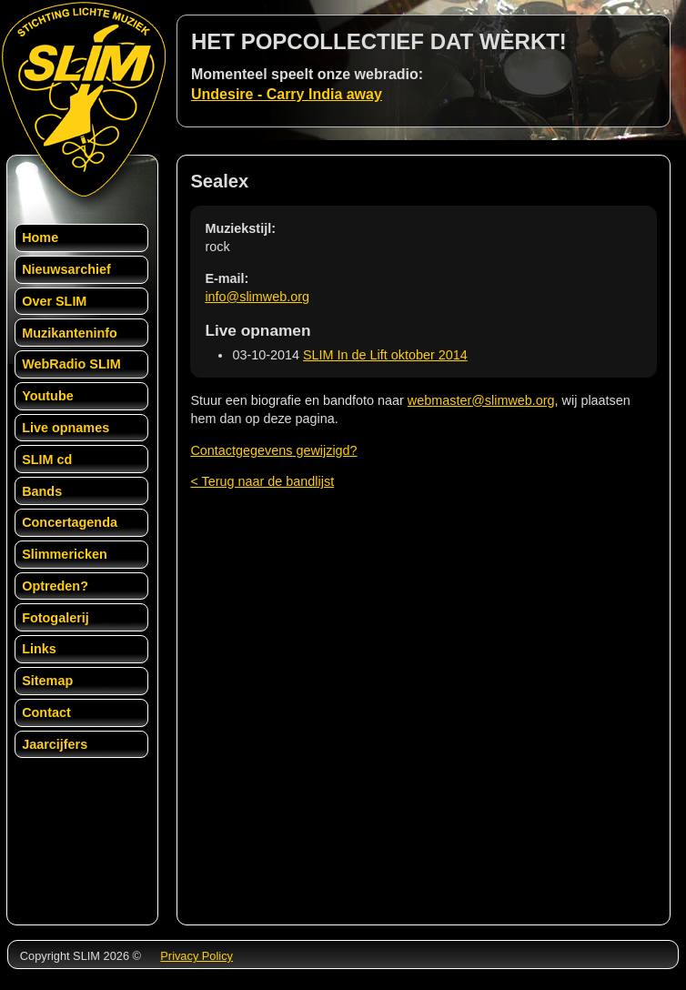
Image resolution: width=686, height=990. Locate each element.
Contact (46, 712)
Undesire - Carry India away (286, 94)
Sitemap (47, 680)
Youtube (48, 396)
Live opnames (65, 427)
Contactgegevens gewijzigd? (273, 450)
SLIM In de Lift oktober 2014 (385, 355)
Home (40, 237)
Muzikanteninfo (69, 333)
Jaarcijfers (54, 744)
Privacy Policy (196, 956)
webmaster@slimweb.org (481, 400)
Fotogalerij (55, 618)
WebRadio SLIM (71, 364)
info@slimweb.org (257, 296)
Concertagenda (69, 522)
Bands (42, 491)
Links (39, 648)
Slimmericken (64, 554)
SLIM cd (47, 459)
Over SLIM (54, 301)
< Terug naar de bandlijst (262, 481)
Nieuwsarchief (66, 269)
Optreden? (55, 586)
